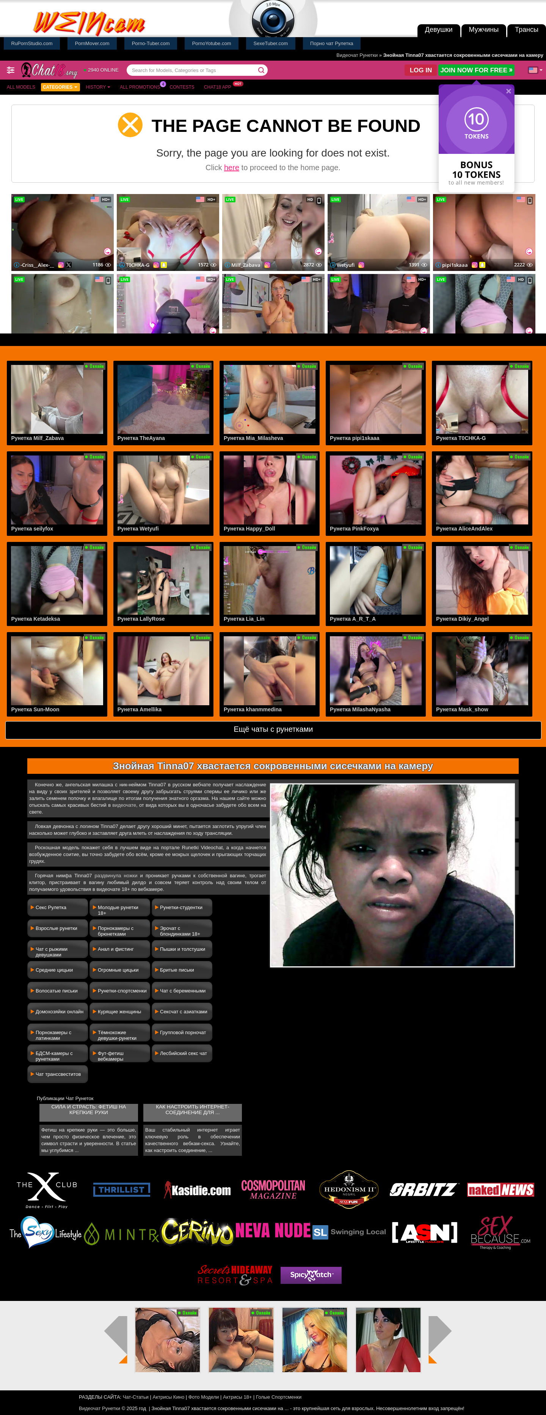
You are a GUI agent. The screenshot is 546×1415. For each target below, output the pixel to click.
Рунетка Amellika (140, 709)
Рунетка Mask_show (462, 709)
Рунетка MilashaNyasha (360, 709)
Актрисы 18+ (237, 1397)
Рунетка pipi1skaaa (354, 438)
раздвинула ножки (116, 875)
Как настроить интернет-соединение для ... (192, 1109)
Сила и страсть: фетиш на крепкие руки (89, 1109)
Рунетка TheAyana (141, 438)
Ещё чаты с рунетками (273, 729)
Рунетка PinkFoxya (354, 529)
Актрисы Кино (168, 1397)
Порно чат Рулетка (331, 43)
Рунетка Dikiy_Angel (462, 619)
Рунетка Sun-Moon (35, 709)
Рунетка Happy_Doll (249, 529)
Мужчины (484, 29)
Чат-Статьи (136, 1397)
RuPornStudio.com (32, 43)
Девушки (439, 29)
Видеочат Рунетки (357, 55)
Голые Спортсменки (278, 1397)
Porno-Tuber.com (151, 43)
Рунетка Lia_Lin (244, 619)
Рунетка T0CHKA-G (461, 438)
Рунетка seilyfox (32, 529)
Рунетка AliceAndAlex (464, 529)
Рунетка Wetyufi (138, 529)
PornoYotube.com (211, 43)
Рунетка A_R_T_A (353, 619)
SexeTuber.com (271, 43)
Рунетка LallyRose (141, 619)
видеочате (124, 805)
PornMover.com (92, 43)
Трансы (526, 29)
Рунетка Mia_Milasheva (253, 438)
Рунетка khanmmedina (253, 709)
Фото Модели (203, 1397)
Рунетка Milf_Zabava (37, 438)
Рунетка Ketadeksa (35, 619)
